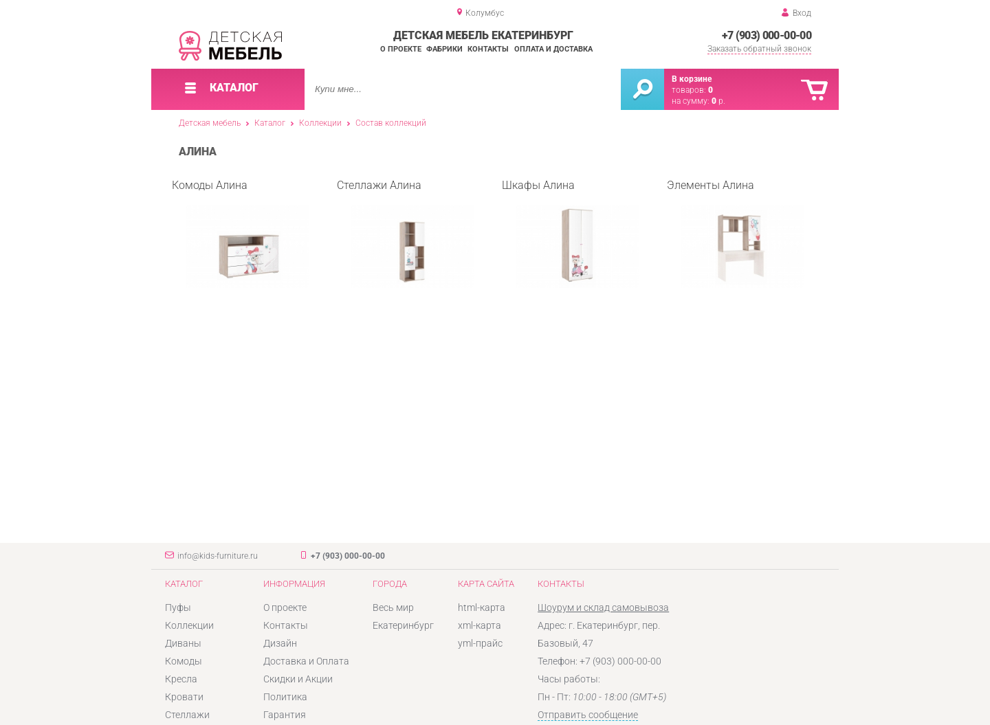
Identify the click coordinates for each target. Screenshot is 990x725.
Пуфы (178, 607)
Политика (285, 696)
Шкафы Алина (570, 233)
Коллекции (320, 123)
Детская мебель (210, 123)
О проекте (400, 49)
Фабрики (444, 49)
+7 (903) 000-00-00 (766, 35)
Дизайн (280, 643)
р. (718, 101)
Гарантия (284, 714)
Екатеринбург (403, 625)
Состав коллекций (390, 123)
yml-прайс (480, 643)
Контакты (488, 49)
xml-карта (479, 625)
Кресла (181, 678)
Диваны (183, 643)
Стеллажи (187, 714)
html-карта (481, 607)
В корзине (692, 79)
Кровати (184, 696)
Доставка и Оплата (306, 661)
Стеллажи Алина (405, 233)
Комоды (183, 661)
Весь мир (393, 607)
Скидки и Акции (298, 678)
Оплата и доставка (553, 49)
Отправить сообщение (588, 714)
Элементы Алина (735, 233)
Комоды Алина (240, 233)
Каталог (269, 123)
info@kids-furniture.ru (217, 556)
